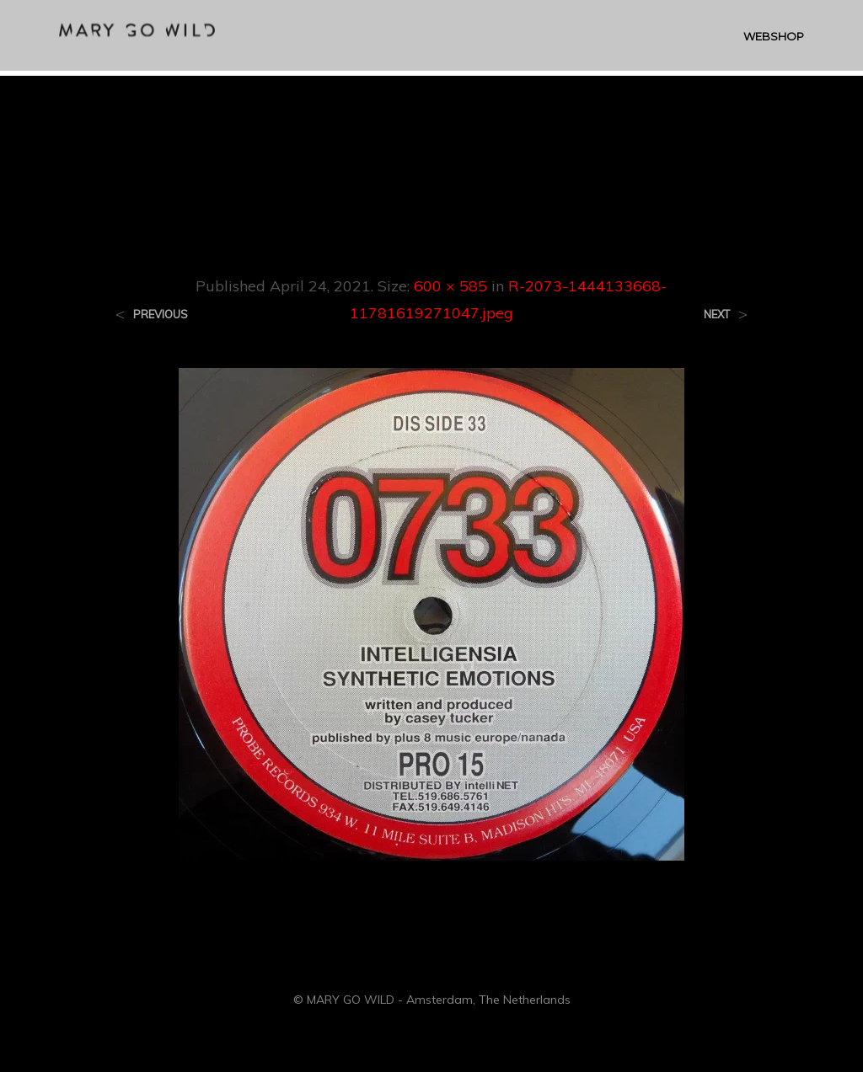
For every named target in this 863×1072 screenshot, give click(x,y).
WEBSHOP (773, 38)
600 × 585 (450, 286)
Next (717, 314)
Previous (160, 314)
